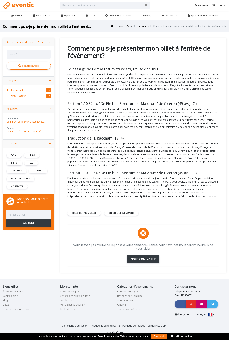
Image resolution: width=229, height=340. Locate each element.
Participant (143, 26)
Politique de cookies (133, 325)
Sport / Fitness (125, 300)
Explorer (66, 15)
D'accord (159, 336)
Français (205, 314)
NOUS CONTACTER (143, 259)
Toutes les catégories (129, 309)
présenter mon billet (84, 213)
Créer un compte (69, 291)
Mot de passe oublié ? (72, 304)
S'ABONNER (28, 223)
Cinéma (121, 304)
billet (14, 163)
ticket (32, 155)
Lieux (90, 15)
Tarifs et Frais (67, 309)
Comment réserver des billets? (24, 131)
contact (38, 170)
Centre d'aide (125, 26)
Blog (147, 15)
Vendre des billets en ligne (75, 296)
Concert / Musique (127, 291)
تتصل (31, 163)
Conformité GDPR (157, 325)
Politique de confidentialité (105, 325)
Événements (41, 15)
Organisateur (16, 95)
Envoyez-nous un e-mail (16, 309)
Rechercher (28, 65)
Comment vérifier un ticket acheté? (26, 121)
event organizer (20, 178)
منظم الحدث (16, 170)
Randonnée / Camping (129, 296)
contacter (17, 186)
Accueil (16, 15)
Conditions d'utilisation (74, 325)
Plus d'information (181, 336)
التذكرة (14, 155)
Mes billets (169, 15)
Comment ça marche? (119, 15)
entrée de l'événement (121, 213)
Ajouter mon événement (202, 15)
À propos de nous (13, 291)
